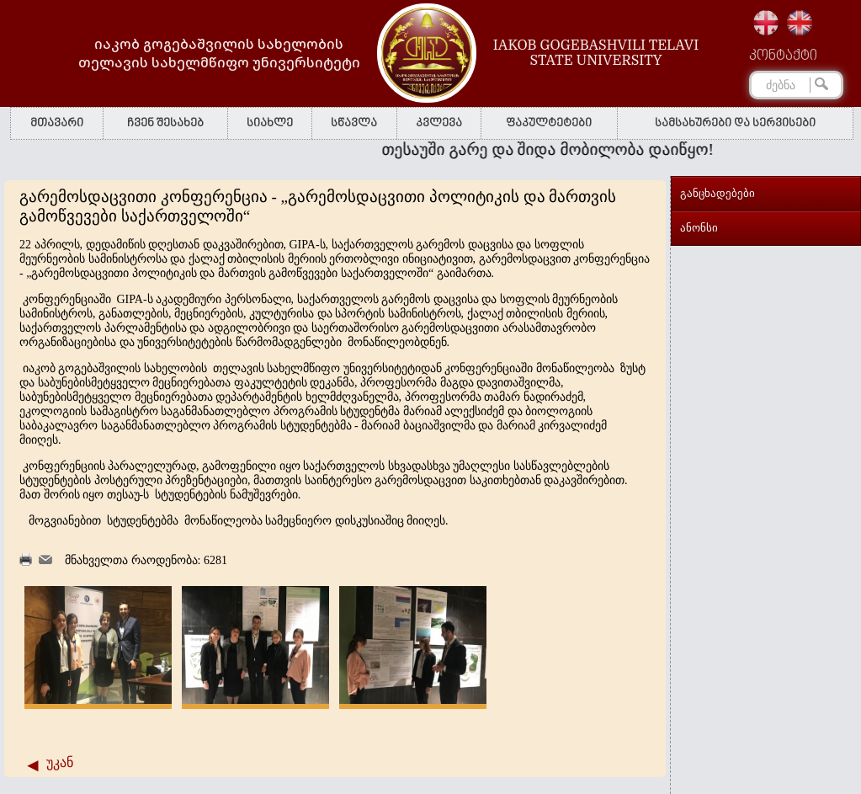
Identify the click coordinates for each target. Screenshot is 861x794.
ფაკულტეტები (549, 123)
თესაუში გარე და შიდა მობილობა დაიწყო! (551, 149)
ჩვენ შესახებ (165, 123)
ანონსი (699, 227)
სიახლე (270, 123)
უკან (59, 762)
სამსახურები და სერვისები (735, 123)
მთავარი (56, 123)
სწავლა (354, 123)
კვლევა (439, 123)
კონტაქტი (783, 56)
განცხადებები (717, 193)
